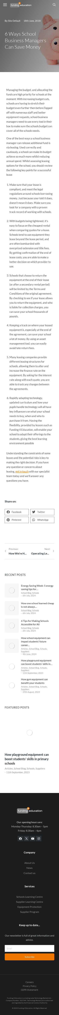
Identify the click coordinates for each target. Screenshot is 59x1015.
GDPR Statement (29, 989)
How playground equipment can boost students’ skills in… (36, 662)
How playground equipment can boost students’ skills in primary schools (27, 759)
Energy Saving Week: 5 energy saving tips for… (37, 587)
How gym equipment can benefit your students (34, 681)
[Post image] (12, 590)
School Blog (26, 593)
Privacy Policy (29, 986)
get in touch (22, 471)
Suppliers (25, 651)
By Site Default (12, 20)
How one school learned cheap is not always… (37, 605)
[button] (17, 512)
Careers (29, 982)
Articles (24, 649)
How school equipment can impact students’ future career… (35, 641)
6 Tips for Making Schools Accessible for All (35, 622)
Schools (35, 593)
